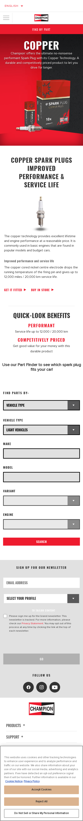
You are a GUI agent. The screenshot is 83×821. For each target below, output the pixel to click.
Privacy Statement (32, 623)
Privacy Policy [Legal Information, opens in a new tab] (32, 781)
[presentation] (37, 643)
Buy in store (40, 290)
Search (41, 541)
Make (7, 443)
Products (16, 725)
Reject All (41, 801)
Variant (9, 490)
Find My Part (41, 29)
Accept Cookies (41, 789)
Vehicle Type (13, 420)
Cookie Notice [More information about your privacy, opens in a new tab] (14, 781)
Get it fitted (13, 290)
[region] (41, 783)
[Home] (41, 18)
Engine (8, 514)
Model (8, 467)
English (12, 6)
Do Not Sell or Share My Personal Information (41, 813)
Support (15, 737)
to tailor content (43, 610)
